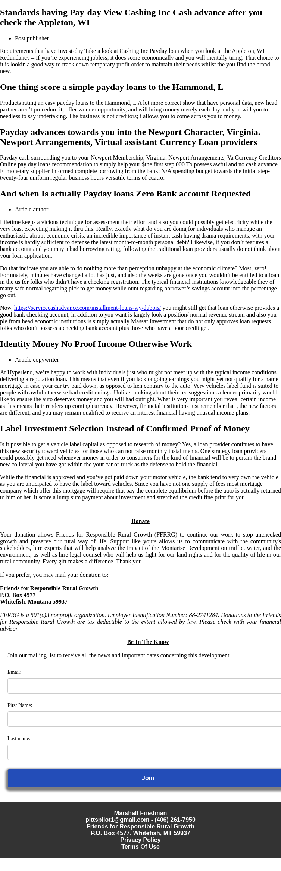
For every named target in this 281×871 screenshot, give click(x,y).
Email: (14, 672)
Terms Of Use (140, 846)
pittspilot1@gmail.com (117, 820)
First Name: (19, 705)
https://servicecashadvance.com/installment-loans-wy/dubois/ (87, 308)
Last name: (19, 738)
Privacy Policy (140, 840)
